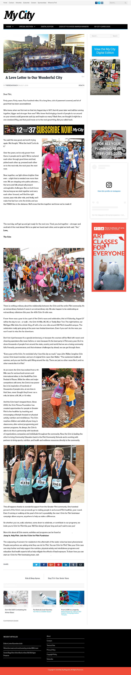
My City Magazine (98, 215)
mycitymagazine (113, 215)
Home (5, 3)
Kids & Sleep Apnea (32, 578)
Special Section (26, 26)
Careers (33, 3)
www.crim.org (66, 532)
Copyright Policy (52, 654)
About (49, 636)
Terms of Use (51, 645)
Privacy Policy (51, 650)
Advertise (19, 3)
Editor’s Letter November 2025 (12, 643)
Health (81, 85)
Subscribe (26, 3)
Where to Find (52, 3)
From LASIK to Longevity (72, 612)
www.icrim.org (45, 555)
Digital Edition (47, 26)
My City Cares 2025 (102, 26)
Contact (11, 3)
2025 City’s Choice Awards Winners (74, 26)
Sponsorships (42, 3)
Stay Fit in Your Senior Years (58, 578)
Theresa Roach (12, 85)
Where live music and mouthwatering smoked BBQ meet (20, 648)
